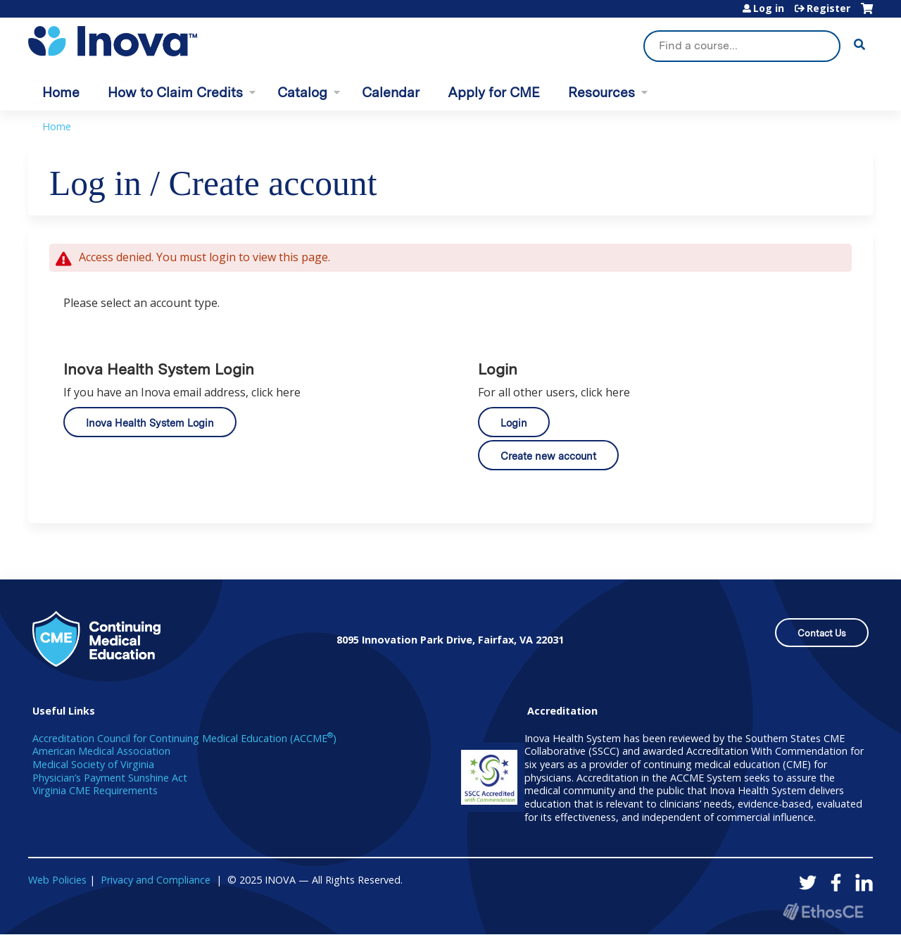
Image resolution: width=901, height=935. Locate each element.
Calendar (391, 92)
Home (61, 92)
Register (828, 8)
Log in (768, 8)
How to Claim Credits (175, 92)
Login (513, 423)
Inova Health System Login (150, 423)
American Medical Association (101, 751)
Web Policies (57, 879)
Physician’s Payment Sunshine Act (109, 777)
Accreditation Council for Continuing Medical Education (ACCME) (184, 738)
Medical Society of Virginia (93, 764)
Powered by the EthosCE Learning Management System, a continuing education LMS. (823, 911)
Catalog (302, 92)
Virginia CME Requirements (95, 790)
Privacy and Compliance (155, 879)
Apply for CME (494, 92)
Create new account (548, 456)
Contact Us (822, 633)
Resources (601, 92)
